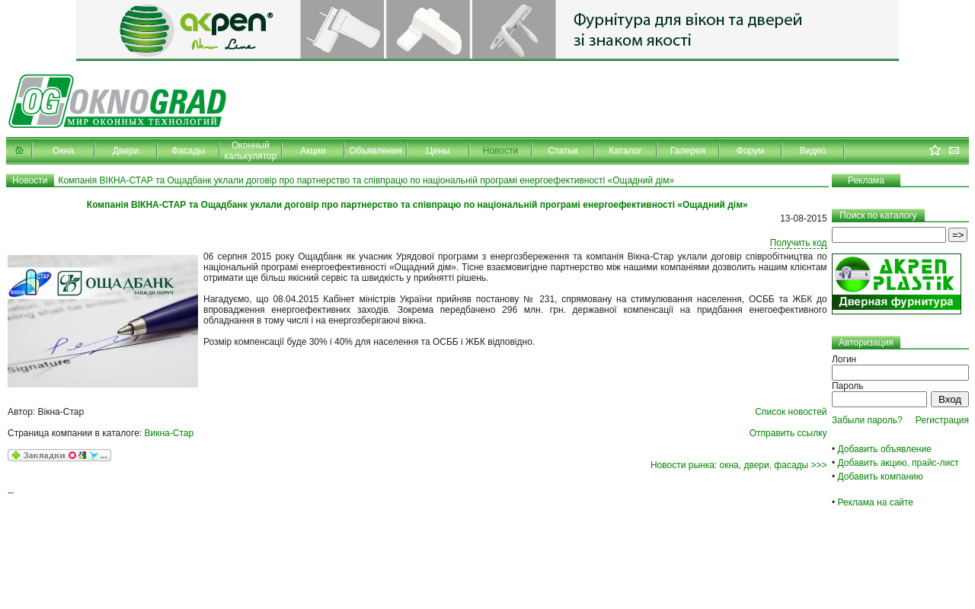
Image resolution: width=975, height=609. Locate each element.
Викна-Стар (169, 433)
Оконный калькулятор (251, 150)
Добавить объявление (885, 449)
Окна (63, 150)
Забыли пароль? (867, 420)
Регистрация (942, 420)
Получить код (798, 243)
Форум (750, 150)
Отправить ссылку (788, 433)
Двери (126, 150)
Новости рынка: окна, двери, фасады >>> (739, 465)
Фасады (188, 150)
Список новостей (790, 412)
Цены (438, 150)
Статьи (563, 150)
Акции (313, 150)
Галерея (687, 150)
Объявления (375, 150)
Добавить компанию (880, 476)
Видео (812, 150)
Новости (500, 150)
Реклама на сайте (876, 502)
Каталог (625, 150)
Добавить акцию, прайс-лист (898, 463)
